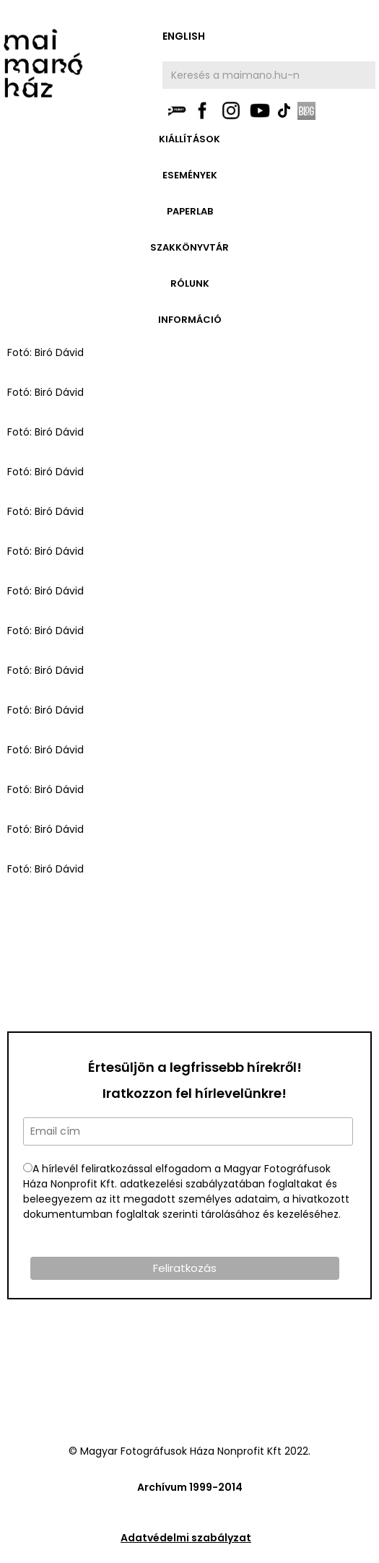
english (183, 36)
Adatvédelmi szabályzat (186, 1537)
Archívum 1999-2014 (190, 1487)
